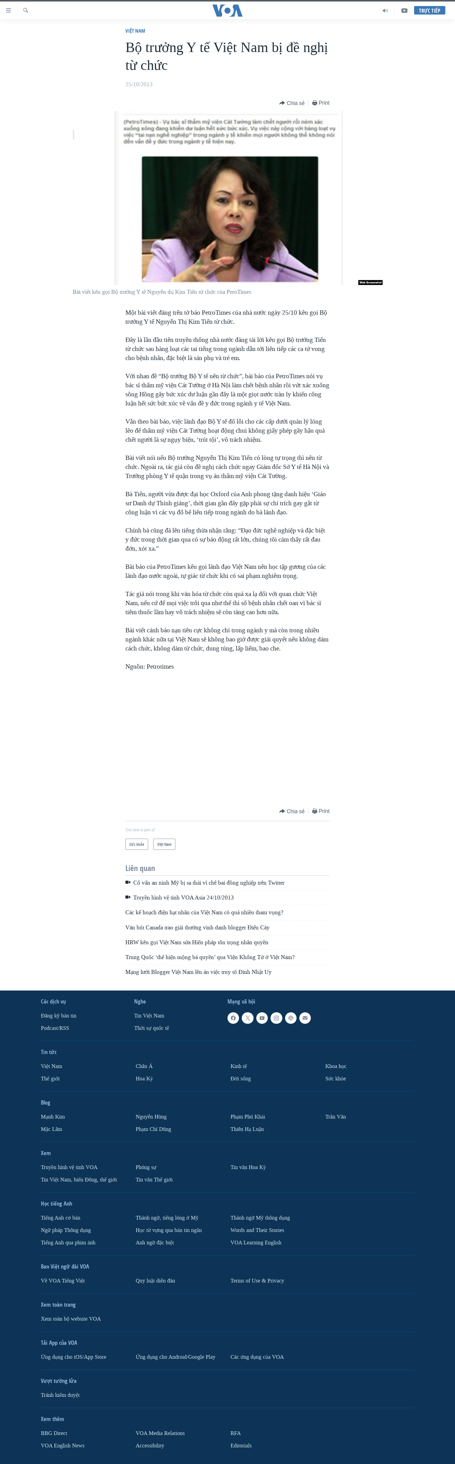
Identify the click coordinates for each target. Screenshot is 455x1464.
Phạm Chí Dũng (153, 1129)
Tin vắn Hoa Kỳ (248, 1167)
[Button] (292, 103)
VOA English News (63, 1445)
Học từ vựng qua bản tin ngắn (169, 1230)
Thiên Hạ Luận (247, 1129)
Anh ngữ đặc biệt (155, 1242)
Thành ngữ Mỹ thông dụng (260, 1217)
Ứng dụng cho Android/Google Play (175, 1356)
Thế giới (50, 1078)
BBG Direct (54, 1433)
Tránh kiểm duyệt (60, 1394)
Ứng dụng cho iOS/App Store (73, 1356)
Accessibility (150, 1445)
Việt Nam (135, 30)
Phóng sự (146, 1167)
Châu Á (144, 1066)
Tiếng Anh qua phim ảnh (68, 1242)
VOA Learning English (256, 1242)
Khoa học (336, 1066)
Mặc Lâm (51, 1129)
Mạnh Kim (53, 1116)
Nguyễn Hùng (151, 1116)
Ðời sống (241, 1078)
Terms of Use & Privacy (257, 1280)
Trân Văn (335, 1116)
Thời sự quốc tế (151, 1028)
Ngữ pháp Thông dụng (66, 1230)
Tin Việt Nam (149, 1015)
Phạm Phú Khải (248, 1116)
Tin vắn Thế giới (154, 1179)
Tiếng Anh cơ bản (60, 1217)
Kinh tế (239, 1066)
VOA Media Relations (160, 1433)
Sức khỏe (335, 1078)
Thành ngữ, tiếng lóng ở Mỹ (167, 1217)
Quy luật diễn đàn (155, 1280)
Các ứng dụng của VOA (257, 1356)
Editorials (241, 1445)
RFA (236, 1433)
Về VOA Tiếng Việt (63, 1280)
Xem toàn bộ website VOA (71, 1318)
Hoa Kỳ (144, 1078)
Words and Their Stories (257, 1230)
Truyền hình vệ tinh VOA (69, 1167)
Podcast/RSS (55, 1028)
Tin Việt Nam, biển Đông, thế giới (79, 1179)
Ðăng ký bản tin (58, 1015)
